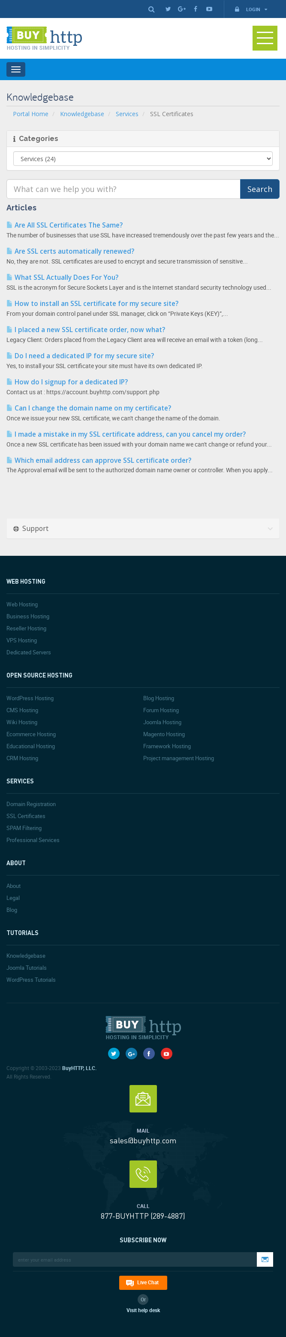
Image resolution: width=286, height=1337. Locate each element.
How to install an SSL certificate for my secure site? (92, 303)
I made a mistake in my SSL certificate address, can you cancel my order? (126, 434)
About (13, 886)
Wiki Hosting (21, 722)
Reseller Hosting (26, 628)
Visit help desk (143, 1310)
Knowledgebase (82, 114)
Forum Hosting (161, 710)
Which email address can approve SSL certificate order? (98, 460)
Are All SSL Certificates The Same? (64, 225)
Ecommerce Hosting (31, 734)
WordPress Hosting (30, 698)
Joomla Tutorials (26, 967)
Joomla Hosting (162, 722)
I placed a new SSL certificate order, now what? (85, 329)
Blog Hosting (158, 698)
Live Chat (148, 1282)
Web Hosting (22, 604)
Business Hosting (27, 616)
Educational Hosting (30, 746)
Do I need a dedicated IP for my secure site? (80, 355)
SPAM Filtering (24, 828)
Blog (11, 910)
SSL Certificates (25, 816)
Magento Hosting (164, 734)
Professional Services (33, 840)
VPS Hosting (21, 640)
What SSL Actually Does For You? (62, 277)
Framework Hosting (167, 746)
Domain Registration (31, 804)
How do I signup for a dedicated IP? (67, 382)
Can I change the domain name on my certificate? (88, 408)
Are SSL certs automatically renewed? (70, 251)
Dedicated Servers (28, 652)
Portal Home (30, 114)
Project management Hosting (178, 758)
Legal (13, 898)
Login (250, 9)
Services (127, 114)
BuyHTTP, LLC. (79, 1067)
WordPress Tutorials (31, 979)
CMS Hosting (22, 710)
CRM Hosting (22, 758)
